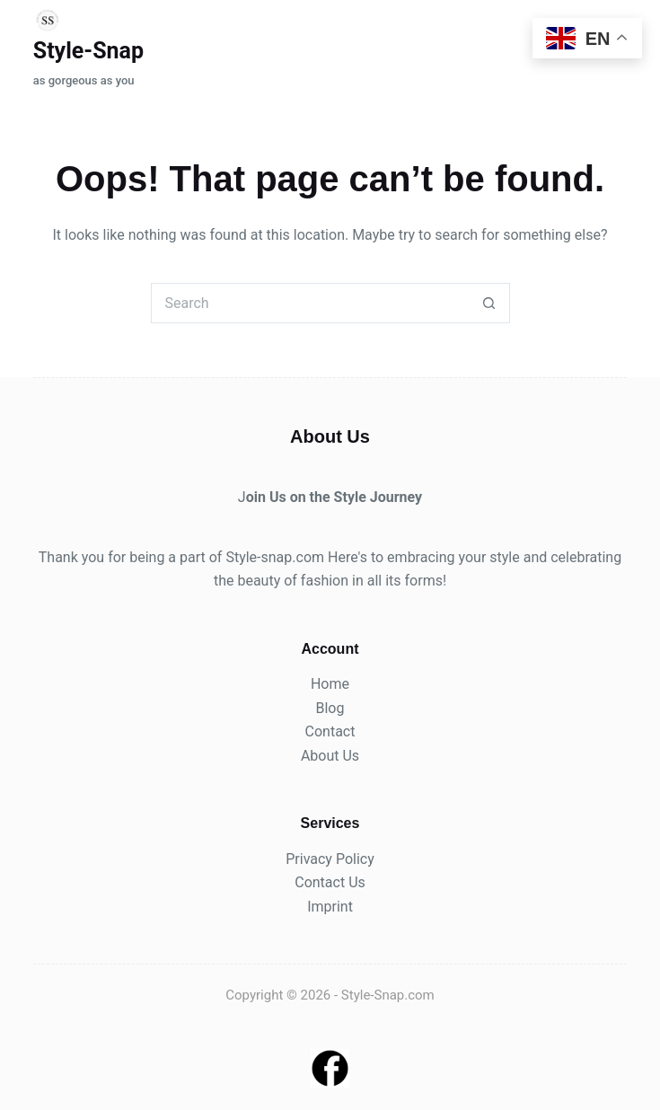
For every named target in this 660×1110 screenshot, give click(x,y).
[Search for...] (310, 303)
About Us (330, 755)
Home (330, 683)
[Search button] (490, 303)
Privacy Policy (330, 859)
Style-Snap (88, 51)
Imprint (330, 906)
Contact (330, 731)
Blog (330, 708)
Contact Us (330, 882)
